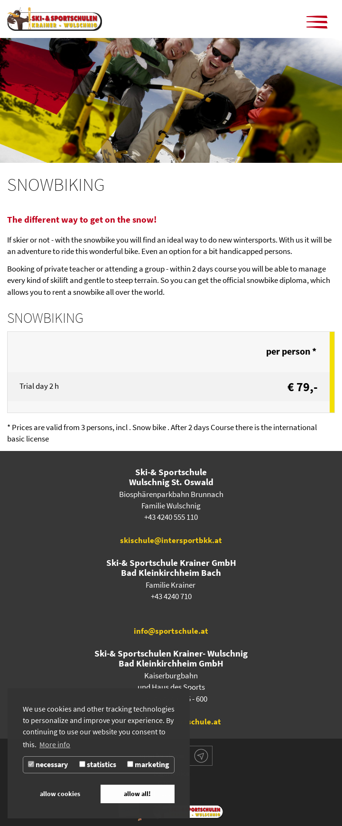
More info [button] (54, 745)
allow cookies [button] (60, 793)
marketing (148, 765)
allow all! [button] (137, 793)
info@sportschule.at (171, 631)
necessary (48, 765)
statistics (97, 765)
